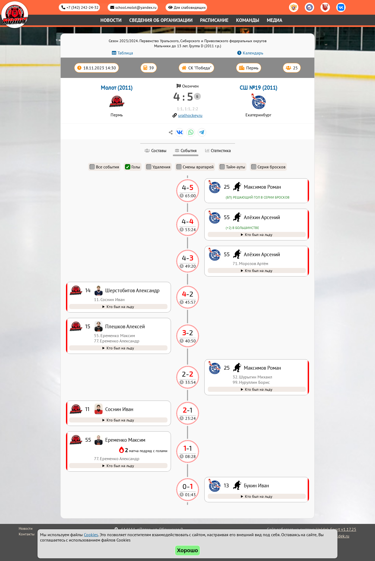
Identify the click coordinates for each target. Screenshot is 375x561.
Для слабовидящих (190, 7)
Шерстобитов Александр (132, 290)
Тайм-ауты (232, 166)
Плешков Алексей (125, 326)
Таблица (125, 53)
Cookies (91, 534)
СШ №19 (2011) (258, 87)
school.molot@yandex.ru (136, 7)
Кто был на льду (258, 496)
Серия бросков (268, 166)
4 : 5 (183, 96)
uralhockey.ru (190, 115)
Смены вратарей (195, 166)
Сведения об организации (161, 20)
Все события (104, 166)
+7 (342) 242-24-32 (83, 7)
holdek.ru (340, 536)
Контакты (26, 534)
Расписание (214, 20)
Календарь (253, 53)
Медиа (274, 20)
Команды (247, 20)
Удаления (158, 166)
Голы (132, 166)
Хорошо (187, 550)
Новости (111, 20)
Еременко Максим (125, 439)
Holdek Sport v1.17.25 (336, 529)
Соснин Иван (119, 409)
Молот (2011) (116, 87)
